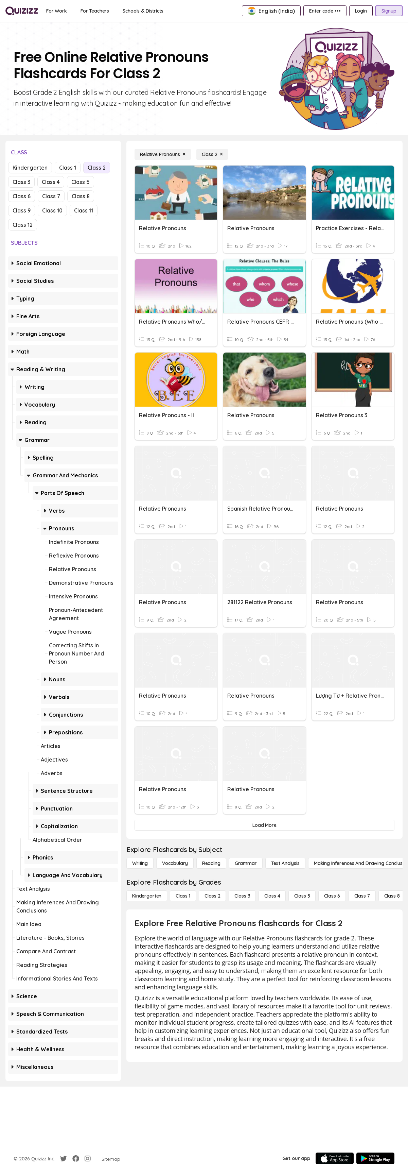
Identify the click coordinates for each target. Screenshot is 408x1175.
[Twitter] (63, 1158)
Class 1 (67, 167)
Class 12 (23, 224)
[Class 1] (183, 895)
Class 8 (81, 196)
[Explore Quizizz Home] (21, 10)
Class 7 (51, 196)
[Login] (361, 10)
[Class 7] (362, 895)
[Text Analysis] (285, 863)
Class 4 (51, 181)
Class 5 (80, 181)
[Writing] (140, 863)
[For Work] (56, 10)
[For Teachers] (94, 10)
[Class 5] (302, 895)
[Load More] (264, 825)
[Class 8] (392, 895)
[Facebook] (75, 1158)
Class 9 (22, 210)
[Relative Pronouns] (163, 154)
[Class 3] (242, 895)
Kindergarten (30, 167)
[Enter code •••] (324, 10)
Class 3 (21, 181)
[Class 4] (272, 895)
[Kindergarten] (146, 895)
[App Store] (335, 1158)
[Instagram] (88, 1158)
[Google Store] (375, 1158)
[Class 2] (212, 154)
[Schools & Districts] (142, 10)
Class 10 (52, 210)
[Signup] (389, 10)
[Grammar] (246, 863)
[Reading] (211, 863)
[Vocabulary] (175, 863)
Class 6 (22, 196)
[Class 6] (331, 895)
